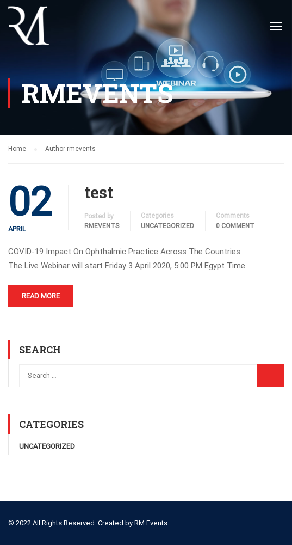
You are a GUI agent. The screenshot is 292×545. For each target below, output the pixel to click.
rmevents (101, 226)
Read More (41, 296)
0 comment (235, 226)
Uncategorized (167, 226)
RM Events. (151, 523)
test (98, 192)
